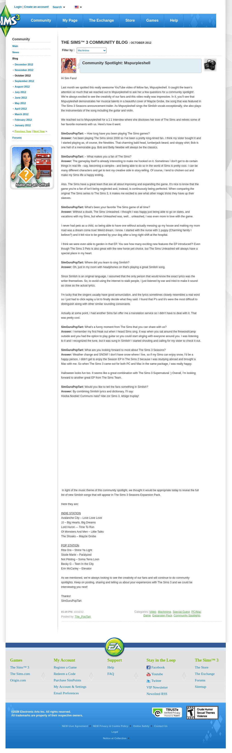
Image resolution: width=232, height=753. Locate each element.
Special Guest (181, 611)
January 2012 (23, 125)
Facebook (158, 667)
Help (174, 20)
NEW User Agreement (75, 726)
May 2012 (20, 103)
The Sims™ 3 (19, 667)
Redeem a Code (65, 674)
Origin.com (18, 680)
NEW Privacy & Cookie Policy (110, 726)
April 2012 (21, 108)
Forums (200, 680)
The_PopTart (83, 616)
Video (152, 611)
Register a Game (65, 667)
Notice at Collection (115, 738)
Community (41, 20)
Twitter (156, 681)
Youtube (157, 674)
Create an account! (36, 7)
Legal (114, 731)
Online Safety (141, 726)
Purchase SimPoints (67, 680)
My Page (70, 20)
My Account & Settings (70, 687)
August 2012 (22, 86)
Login (18, 7)
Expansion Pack (162, 615)
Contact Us (160, 726)
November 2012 (24, 70)
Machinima (164, 611)
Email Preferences (66, 693)
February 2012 (23, 119)
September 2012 (24, 81)
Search (57, 7)
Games (152, 20)
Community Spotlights (187, 615)
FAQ (111, 674)
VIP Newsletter (157, 687)
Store (130, 20)
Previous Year (22, 131)
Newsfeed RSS (157, 694)
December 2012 (24, 64)
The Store (201, 667)
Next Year (39, 131)
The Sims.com (20, 674)
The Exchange (101, 20)
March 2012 (21, 114)
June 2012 (21, 97)
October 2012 (23, 75)
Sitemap (200, 687)
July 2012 (20, 92)
